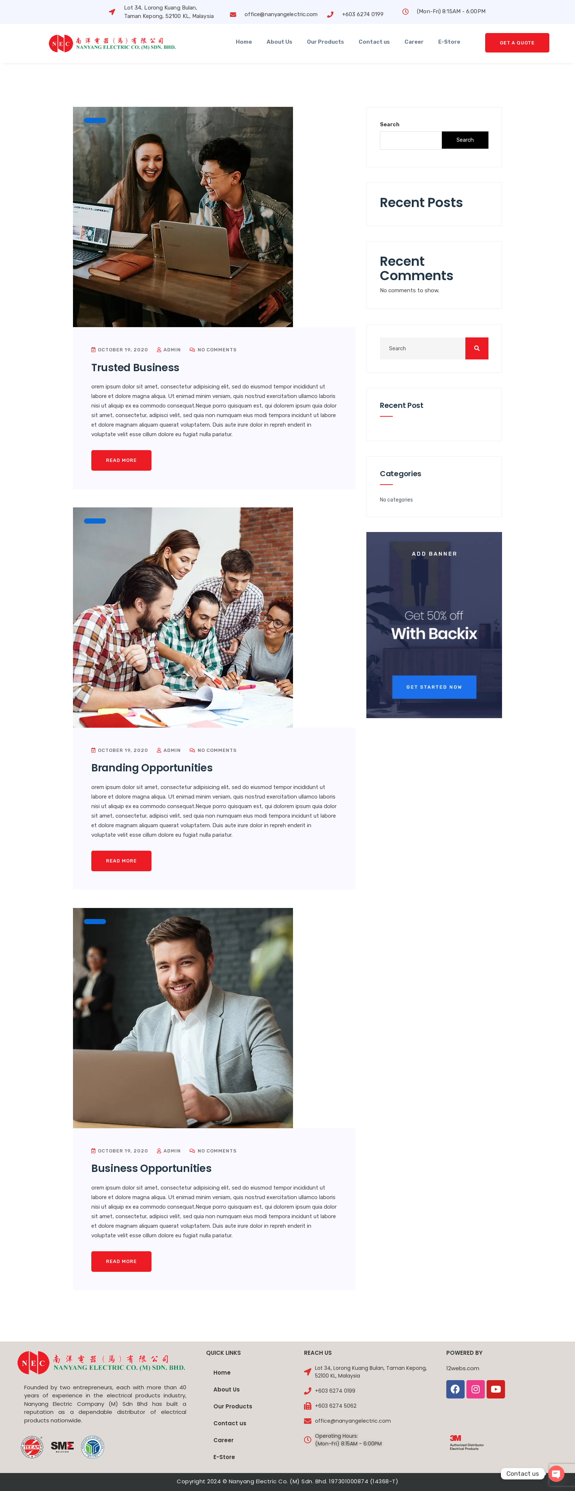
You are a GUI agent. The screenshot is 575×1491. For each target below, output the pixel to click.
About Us (279, 42)
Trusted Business (135, 368)
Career (414, 42)
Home (244, 42)
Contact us (374, 42)
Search (389, 125)
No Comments (213, 349)
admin (169, 349)
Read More (121, 460)
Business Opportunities (151, 1168)
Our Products (325, 42)
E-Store (449, 42)
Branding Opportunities (151, 768)
